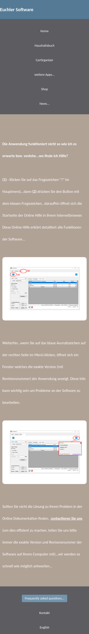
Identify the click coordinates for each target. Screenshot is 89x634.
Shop (44, 89)
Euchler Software (16, 9)
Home (44, 31)
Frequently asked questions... (44, 598)
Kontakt (44, 613)
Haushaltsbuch (45, 46)
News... (45, 104)
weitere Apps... (44, 75)
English (44, 627)
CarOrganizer (44, 60)
